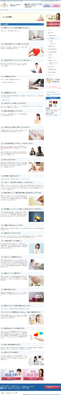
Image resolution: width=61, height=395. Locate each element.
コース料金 (50, 41)
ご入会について (52, 43)
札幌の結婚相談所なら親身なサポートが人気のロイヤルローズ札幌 (11, 1)
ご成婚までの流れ (52, 35)
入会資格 (6, 166)
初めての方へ (51, 32)
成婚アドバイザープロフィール (54, 63)
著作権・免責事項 (52, 72)
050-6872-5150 (8, 148)
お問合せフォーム (52, 387)
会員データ (50, 57)
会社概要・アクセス (52, 60)
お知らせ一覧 (51, 66)
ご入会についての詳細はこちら (8, 82)
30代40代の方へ (51, 46)
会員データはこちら (6, 99)
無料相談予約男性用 (47, 5)
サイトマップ (51, 75)
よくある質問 (4, 24)
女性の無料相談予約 (52, 51)
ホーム (49, 29)
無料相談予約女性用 (56, 5)
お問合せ (50, 54)
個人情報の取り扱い (52, 69)
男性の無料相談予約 (52, 49)
